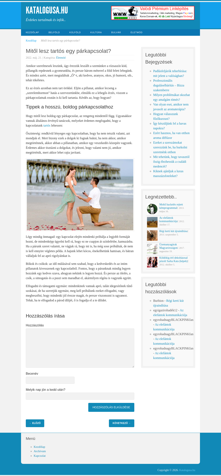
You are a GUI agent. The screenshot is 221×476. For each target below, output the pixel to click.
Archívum (40, 451)
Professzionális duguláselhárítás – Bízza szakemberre (168, 85)
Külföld (75, 32)
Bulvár (116, 32)
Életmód (136, 32)
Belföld (54, 32)
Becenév (32, 373)
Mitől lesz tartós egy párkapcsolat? (68, 51)
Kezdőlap (32, 32)
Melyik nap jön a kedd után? (45, 389)
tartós (46, 125)
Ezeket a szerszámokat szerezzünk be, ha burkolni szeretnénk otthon (170, 147)
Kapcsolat (40, 455)
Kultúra (96, 32)
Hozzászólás (35, 325)
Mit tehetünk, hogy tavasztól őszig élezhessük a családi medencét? (171, 161)
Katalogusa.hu (47, 10)
